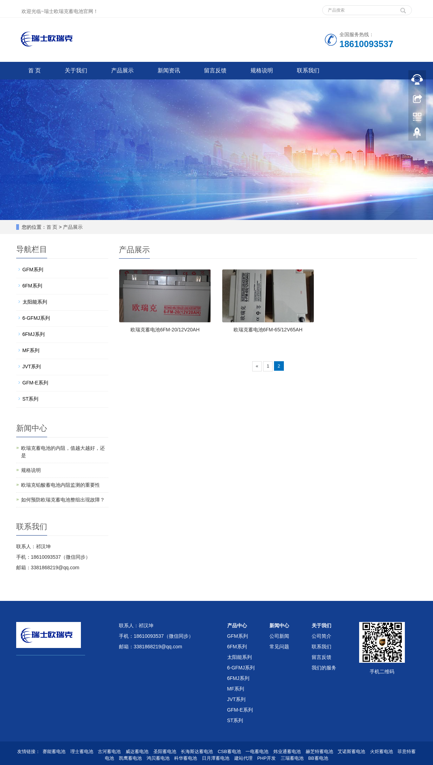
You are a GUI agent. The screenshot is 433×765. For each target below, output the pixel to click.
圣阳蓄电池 (164, 751)
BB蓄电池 (318, 758)
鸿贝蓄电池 (158, 758)
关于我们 (76, 70)
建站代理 (243, 758)
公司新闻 (279, 636)
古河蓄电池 (109, 751)
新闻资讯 (169, 70)
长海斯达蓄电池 (197, 751)
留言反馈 (215, 70)
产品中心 (237, 625)
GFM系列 (33, 269)
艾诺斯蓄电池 (351, 751)
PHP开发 (266, 758)
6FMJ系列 (34, 334)
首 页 (34, 70)
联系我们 (308, 70)
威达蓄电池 (137, 751)
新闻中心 (279, 625)
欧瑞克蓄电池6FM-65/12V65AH (268, 329)
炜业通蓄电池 (287, 751)
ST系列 (31, 399)
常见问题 (279, 646)
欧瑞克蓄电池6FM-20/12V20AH (164, 329)
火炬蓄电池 (381, 751)
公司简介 (321, 636)
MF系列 (31, 350)
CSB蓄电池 (229, 751)
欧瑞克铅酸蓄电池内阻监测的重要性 (60, 485)
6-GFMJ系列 (36, 318)
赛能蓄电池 (54, 751)
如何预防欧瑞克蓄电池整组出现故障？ (63, 500)
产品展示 (122, 70)
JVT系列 (32, 366)
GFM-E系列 (35, 382)
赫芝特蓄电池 (319, 751)
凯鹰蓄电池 (130, 758)
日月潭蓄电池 (215, 758)
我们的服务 (324, 667)
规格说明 (261, 70)
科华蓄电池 (185, 758)
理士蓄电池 (81, 751)
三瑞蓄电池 (292, 758)
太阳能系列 (35, 302)
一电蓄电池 (257, 751)
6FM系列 (32, 286)
